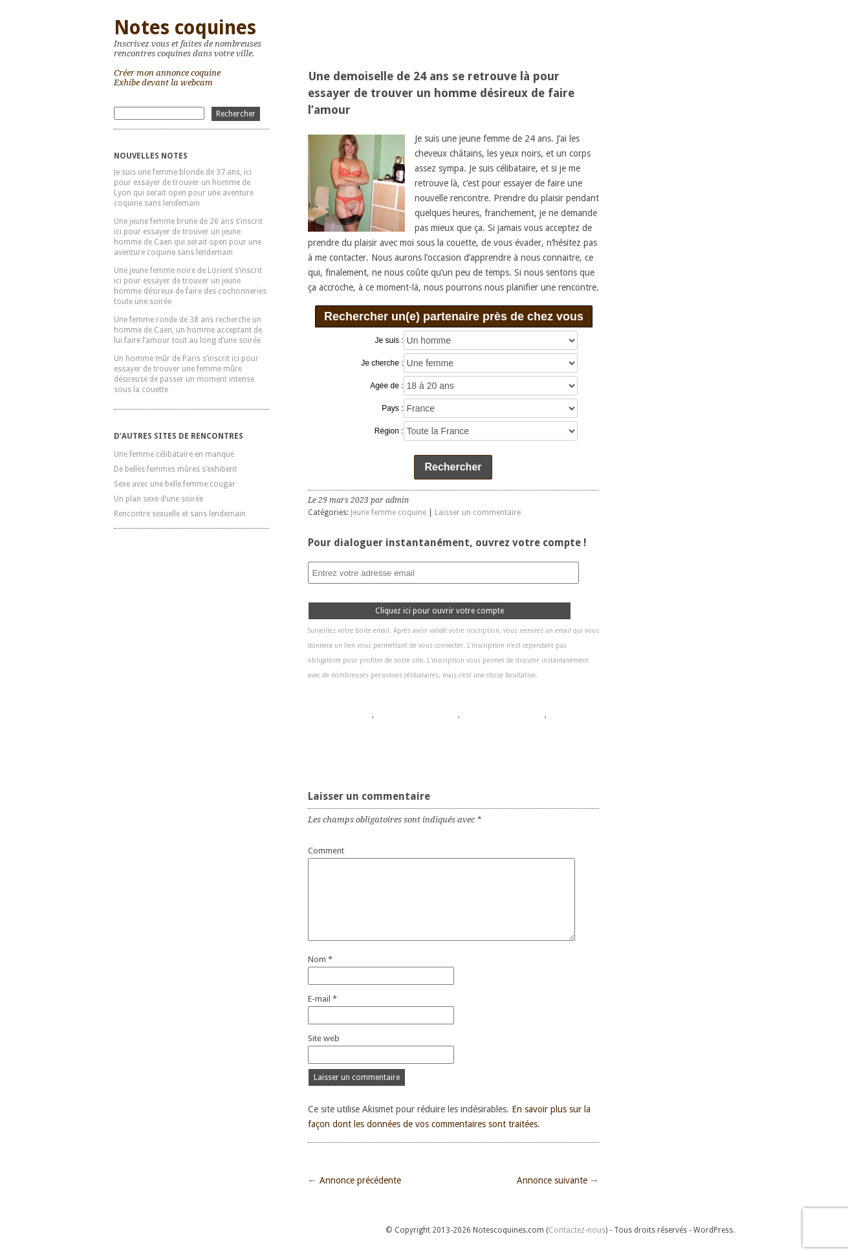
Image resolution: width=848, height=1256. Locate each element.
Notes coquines (185, 27)
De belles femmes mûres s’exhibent (175, 469)
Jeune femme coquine (388, 512)
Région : (389, 430)
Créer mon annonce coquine (167, 73)
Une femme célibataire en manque (174, 454)
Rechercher (452, 466)
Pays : (392, 408)
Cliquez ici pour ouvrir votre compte (439, 610)
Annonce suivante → (558, 1180)
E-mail (322, 999)
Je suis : (389, 340)
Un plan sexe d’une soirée (158, 498)
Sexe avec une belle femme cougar (174, 484)
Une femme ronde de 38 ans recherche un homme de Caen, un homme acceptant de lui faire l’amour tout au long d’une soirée (188, 330)
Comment (326, 850)
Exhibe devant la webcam (163, 82)
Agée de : (386, 385)
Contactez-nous (577, 1230)
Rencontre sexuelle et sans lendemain (180, 513)
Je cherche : (382, 363)
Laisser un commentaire (478, 512)
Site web (324, 1038)
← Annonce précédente (354, 1180)
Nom (320, 959)
